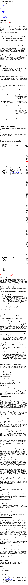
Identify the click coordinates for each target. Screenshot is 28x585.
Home (3, 10)
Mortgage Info (4, 14)
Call (3, 5)
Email (3, 6)
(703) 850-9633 (8, 578)
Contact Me (4, 16)
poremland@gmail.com (8, 579)
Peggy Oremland (5, 4)
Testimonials (4, 17)
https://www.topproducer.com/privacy (16, 172)
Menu (1, 8)
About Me (4, 15)
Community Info (5, 13)
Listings (3, 11)
